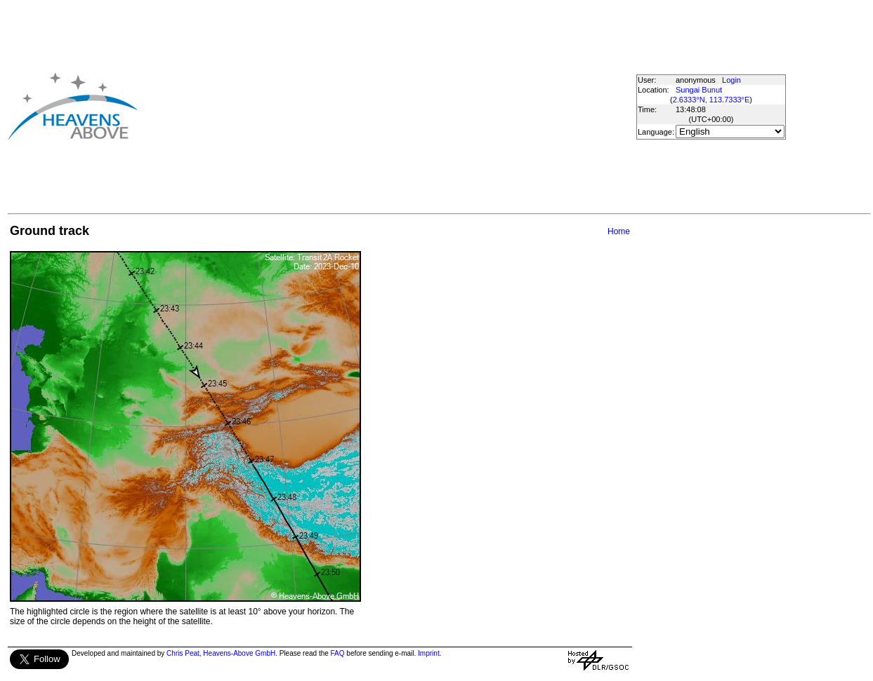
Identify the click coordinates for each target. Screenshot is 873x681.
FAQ (338, 653)
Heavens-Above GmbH (239, 653)
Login (731, 80)
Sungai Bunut (699, 90)
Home (619, 231)
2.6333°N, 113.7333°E (711, 99)
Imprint (429, 653)
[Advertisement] (363, 106)
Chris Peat (182, 653)
